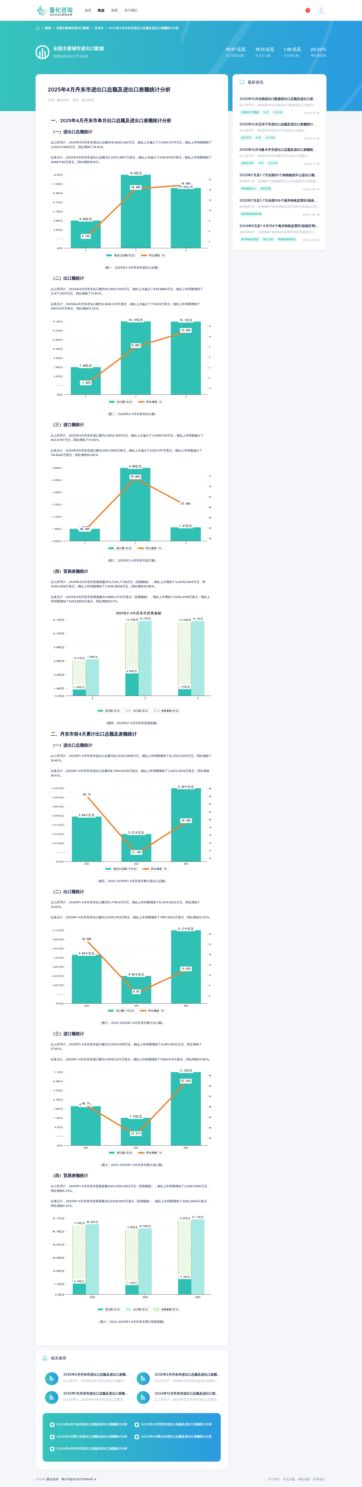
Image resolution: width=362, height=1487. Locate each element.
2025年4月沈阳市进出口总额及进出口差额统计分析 (176, 1424)
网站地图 (304, 1479)
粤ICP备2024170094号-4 (78, 1479)
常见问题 (289, 1479)
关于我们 (274, 1479)
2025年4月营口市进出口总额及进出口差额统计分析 (92, 1436)
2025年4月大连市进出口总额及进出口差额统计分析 (92, 1424)
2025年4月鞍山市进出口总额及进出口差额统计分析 (176, 1436)
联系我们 (319, 1479)
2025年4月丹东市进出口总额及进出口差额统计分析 (92, 1448)
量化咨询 (52, 1479)
